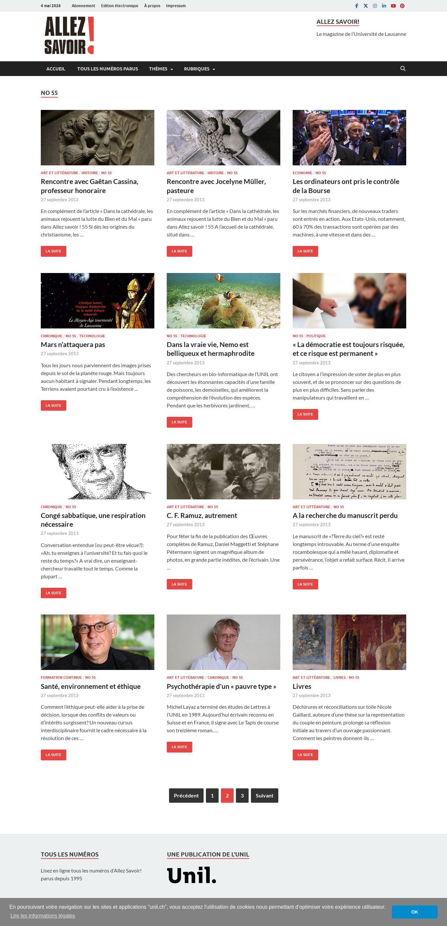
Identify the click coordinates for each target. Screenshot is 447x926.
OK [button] (414, 912)
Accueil (55, 68)
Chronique (51, 336)
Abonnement (83, 5)
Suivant (264, 795)
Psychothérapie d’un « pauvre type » (221, 686)
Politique (316, 336)
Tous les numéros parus (107, 68)
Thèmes (158, 68)
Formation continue (61, 677)
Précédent (186, 795)
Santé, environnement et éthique (91, 686)
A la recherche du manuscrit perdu (345, 515)
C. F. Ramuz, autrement (202, 515)
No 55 (106, 173)
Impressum (176, 5)
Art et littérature (59, 173)
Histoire (90, 173)
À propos (152, 5)
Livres (339, 677)
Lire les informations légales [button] (42, 915)
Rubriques (196, 68)
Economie (302, 173)
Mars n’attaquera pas (73, 344)
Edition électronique (119, 5)
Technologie (92, 336)
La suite (51, 249)
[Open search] (403, 68)
